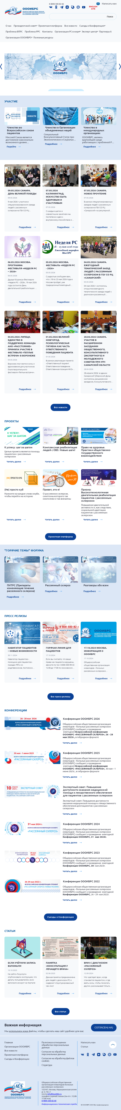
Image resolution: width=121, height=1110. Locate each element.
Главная (8, 1042)
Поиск (110, 16)
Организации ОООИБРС (19, 39)
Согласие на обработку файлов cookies (58, 1059)
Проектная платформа (50, 25)
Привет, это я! (51, 489)
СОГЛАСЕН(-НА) (104, 1027)
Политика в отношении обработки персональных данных (55, 1045)
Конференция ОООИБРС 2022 (81, 881)
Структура (47, 1065)
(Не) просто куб (13, 489)
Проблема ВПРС (14, 31)
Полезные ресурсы (43, 37)
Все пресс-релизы (60, 696)
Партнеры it (105, 31)
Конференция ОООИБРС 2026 (81, 718)
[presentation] (3, 67)
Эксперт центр (90, 33)
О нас (8, 25)
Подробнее (51, 143)
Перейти (11, 146)
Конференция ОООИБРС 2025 (81, 753)
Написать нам (109, 3)
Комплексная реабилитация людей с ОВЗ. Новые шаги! (60, 449)
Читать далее (14, 461)
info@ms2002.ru (54, 1094)
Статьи (84, 1046)
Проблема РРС (32, 31)
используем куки (19, 1030)
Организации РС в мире (68, 33)
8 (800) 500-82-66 (56, 4)
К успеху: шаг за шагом (18, 447)
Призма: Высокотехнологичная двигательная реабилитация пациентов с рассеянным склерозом (98, 495)
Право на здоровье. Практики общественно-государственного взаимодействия (96, 451)
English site (93, 7)
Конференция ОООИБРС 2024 (81, 824)
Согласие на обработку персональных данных (54, 1052)
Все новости (70, 25)
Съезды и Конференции (92, 27)
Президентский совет (25, 27)
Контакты (47, 31)
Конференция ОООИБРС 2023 (81, 852)
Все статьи (60, 1011)
